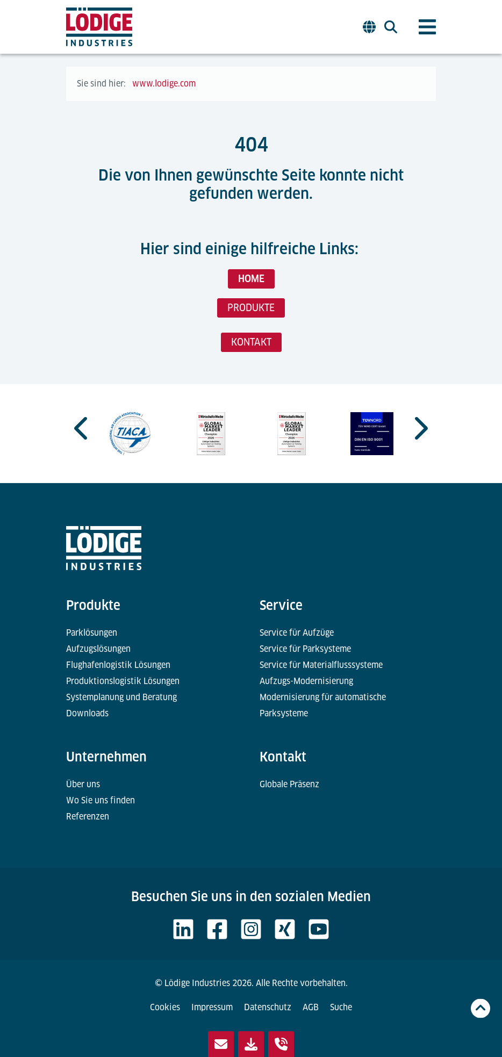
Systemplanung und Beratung (121, 697)
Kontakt (283, 757)
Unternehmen (106, 757)
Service (281, 605)
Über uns (83, 784)
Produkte (93, 605)
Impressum (212, 1007)
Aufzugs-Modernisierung (306, 681)
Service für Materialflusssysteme (321, 665)
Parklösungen (91, 633)
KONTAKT (251, 342)
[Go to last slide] (82, 428)
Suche (341, 1007)
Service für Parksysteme (305, 649)
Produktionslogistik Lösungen (123, 681)
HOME (251, 278)
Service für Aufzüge (297, 633)
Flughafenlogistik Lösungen (118, 665)
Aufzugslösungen (98, 649)
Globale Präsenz (289, 784)
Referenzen (87, 816)
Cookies (165, 1007)
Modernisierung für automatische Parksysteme (323, 705)
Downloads (87, 713)
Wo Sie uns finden (100, 800)
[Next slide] (420, 428)
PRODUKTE (251, 307)
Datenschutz (267, 1007)
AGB (311, 1007)
